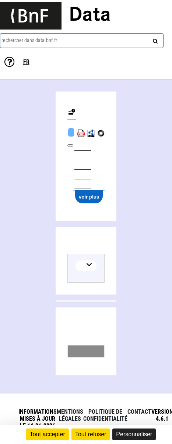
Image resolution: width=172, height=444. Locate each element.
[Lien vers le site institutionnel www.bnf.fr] (31, 16)
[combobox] (82, 40)
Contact (139, 411)
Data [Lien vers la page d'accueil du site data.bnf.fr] (90, 15)
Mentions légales (70, 415)
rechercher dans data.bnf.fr (29, 40)
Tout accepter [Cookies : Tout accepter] (47, 434)
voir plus (89, 197)
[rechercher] (154, 39)
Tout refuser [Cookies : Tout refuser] (90, 434)
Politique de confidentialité (105, 415)
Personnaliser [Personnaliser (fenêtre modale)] (134, 434)
